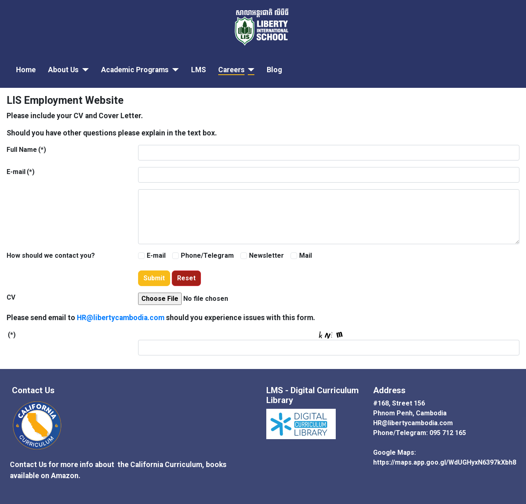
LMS (198, 70)
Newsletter (266, 255)
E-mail (21, 172)
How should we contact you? (51, 255)
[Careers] (250, 69)
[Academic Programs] (173, 69)
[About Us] (83, 69)
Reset (186, 278)
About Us (63, 70)
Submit (154, 278)
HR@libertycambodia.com (120, 318)
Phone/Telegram (207, 255)
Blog (274, 70)
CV (11, 297)
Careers (231, 70)
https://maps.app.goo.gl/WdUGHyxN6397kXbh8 (444, 462)
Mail (305, 255)
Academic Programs (134, 70)
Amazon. (66, 476)
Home (26, 70)
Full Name (26, 149)
